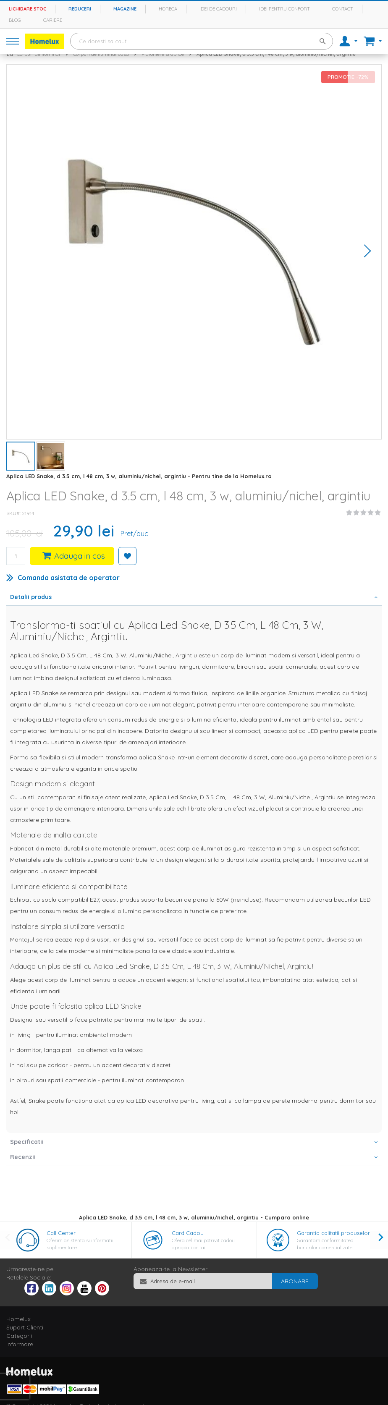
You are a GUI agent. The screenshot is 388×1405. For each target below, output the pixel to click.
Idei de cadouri (218, 9)
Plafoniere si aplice (163, 54)
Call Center (61, 1233)
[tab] (194, 597)
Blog (15, 20)
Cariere (52, 20)
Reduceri (79, 9)
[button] (364, 252)
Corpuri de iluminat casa (101, 54)
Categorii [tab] (19, 1336)
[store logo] (44, 41)
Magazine (124, 9)
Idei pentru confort (284, 9)
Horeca (168, 9)
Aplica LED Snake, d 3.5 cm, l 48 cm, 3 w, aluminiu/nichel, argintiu (276, 54)
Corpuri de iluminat (38, 54)
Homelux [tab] (18, 1319)
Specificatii (27, 1142)
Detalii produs (31, 597)
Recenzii (23, 1157)
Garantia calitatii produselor (333, 1233)
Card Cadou (188, 1233)
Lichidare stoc (27, 9)
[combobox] (201, 41)
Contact (342, 9)
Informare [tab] (19, 1344)
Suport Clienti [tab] (24, 1327)
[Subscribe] (295, 1281)
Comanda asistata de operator (69, 577)
